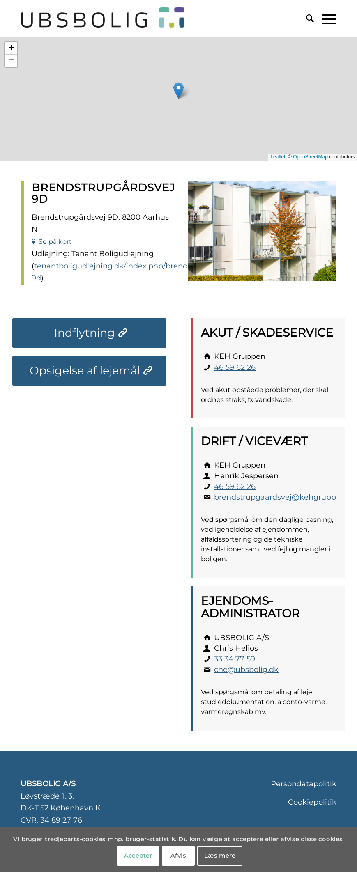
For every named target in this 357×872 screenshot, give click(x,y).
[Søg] (306, 18)
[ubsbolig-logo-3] (131, 18)
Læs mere (219, 855)
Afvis (178, 855)
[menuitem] (306, 18)
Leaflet (277, 157)
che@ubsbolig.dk (246, 669)
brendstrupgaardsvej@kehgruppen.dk (285, 497)
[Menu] (325, 18)
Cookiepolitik (312, 802)
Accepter (138, 855)
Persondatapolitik (303, 783)
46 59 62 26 (235, 367)
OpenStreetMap (310, 157)
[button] (178, 90)
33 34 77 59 (234, 658)
